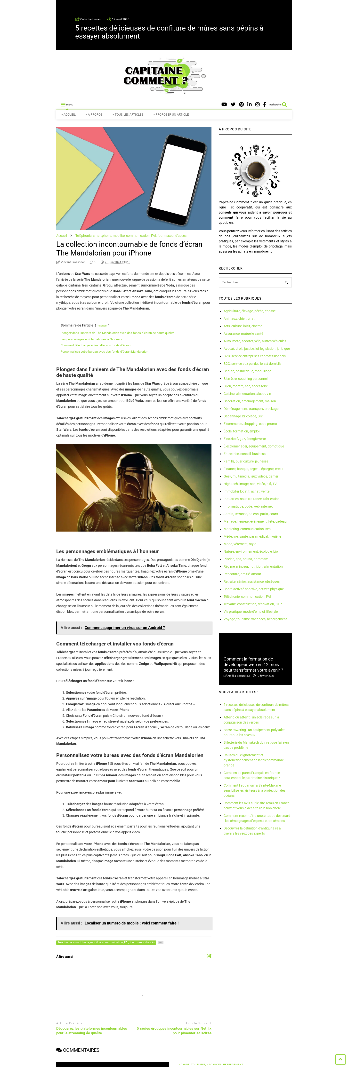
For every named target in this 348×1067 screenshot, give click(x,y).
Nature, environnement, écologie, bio (251, 551)
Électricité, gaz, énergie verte (245, 439)
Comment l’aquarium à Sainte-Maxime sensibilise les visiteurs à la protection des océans (254, 790)
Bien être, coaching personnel (245, 379)
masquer (102, 325)
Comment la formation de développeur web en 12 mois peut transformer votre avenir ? (253, 664)
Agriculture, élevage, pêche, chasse (249, 311)
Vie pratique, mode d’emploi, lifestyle (251, 611)
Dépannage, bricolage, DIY (243, 416)
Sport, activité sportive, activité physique (254, 589)
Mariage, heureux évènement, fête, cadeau (255, 521)
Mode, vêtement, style (240, 544)
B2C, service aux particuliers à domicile (252, 364)
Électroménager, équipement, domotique (254, 446)
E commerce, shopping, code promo (250, 424)
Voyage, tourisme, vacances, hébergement (255, 619)
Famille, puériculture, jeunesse (246, 461)
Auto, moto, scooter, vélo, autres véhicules (255, 341)
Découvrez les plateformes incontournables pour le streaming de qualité (91, 1030)
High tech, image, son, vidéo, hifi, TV (250, 484)
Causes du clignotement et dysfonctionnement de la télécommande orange (254, 760)
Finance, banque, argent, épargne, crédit (253, 469)
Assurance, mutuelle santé (243, 333)
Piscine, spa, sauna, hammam (246, 559)
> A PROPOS (94, 114)
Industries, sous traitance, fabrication (252, 499)
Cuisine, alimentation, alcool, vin (247, 394)
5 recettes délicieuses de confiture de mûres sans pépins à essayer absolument (169, 32)
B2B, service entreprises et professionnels (255, 356)
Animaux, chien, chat (239, 318)
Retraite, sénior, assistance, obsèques (252, 581)
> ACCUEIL (68, 114)
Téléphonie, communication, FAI (247, 596)
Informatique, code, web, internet (248, 506)
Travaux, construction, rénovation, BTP (253, 604)
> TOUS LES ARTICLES (127, 114)
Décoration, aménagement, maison (250, 401)
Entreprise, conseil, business (245, 454)
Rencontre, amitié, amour (242, 574)
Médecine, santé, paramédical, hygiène (252, 536)
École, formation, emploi (241, 431)
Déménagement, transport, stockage (251, 409)
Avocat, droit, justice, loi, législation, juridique (257, 348)
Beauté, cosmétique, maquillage (247, 371)
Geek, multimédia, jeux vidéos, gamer (251, 476)
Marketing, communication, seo (247, 529)
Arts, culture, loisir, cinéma (243, 326)
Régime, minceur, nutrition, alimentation (253, 566)
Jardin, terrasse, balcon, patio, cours (251, 514)
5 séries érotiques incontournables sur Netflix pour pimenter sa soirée (174, 1030)
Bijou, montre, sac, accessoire (246, 386)
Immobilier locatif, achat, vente (246, 491)
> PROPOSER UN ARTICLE (171, 114)
